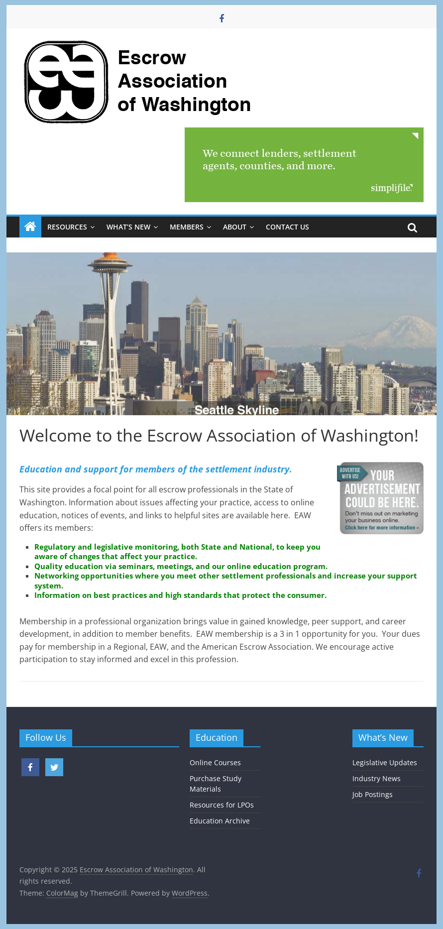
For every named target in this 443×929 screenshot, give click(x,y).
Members (187, 227)
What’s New (128, 227)
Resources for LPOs (222, 805)
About (234, 227)
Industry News (376, 778)
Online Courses (215, 762)
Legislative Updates (384, 762)
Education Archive (220, 820)
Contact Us (287, 227)
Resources (67, 227)
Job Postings (372, 794)
